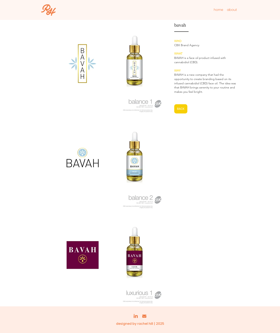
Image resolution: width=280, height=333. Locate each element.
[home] (218, 10)
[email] (144, 316)
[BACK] (180, 108)
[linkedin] (136, 316)
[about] (232, 10)
